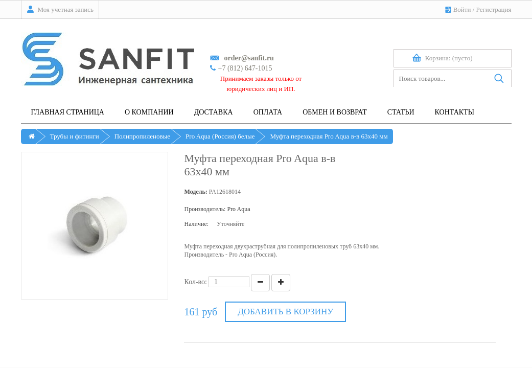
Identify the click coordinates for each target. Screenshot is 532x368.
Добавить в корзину (285, 311)
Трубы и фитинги (74, 136)
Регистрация (494, 9)
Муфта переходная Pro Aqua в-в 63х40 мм (328, 136)
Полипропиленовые (142, 136)
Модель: (195, 191)
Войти (462, 9)
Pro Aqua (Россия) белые (220, 136)
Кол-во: (195, 282)
